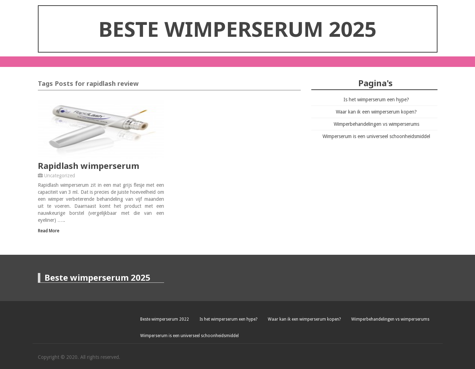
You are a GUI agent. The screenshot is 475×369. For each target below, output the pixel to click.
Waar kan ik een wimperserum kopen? (376, 112)
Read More (48, 230)
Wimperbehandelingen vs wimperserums (376, 124)
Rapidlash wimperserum (88, 165)
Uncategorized (59, 175)
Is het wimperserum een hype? (376, 99)
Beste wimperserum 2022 (164, 319)
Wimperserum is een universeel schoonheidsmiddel (376, 136)
